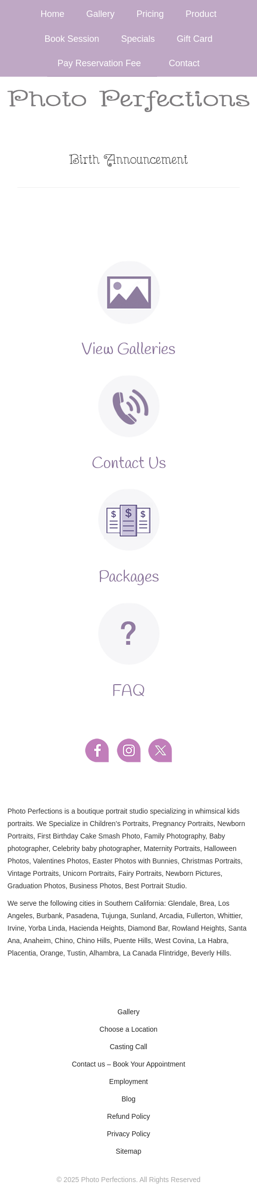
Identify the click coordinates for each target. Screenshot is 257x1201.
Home (53, 14)
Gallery (100, 14)
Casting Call (128, 1047)
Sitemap (128, 1151)
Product (200, 14)
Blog (128, 1099)
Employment (128, 1081)
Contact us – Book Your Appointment (128, 1064)
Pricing (150, 14)
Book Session (72, 39)
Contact (184, 63)
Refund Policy (128, 1116)
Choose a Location (128, 1029)
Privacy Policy (128, 1134)
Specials (138, 39)
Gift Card (194, 39)
